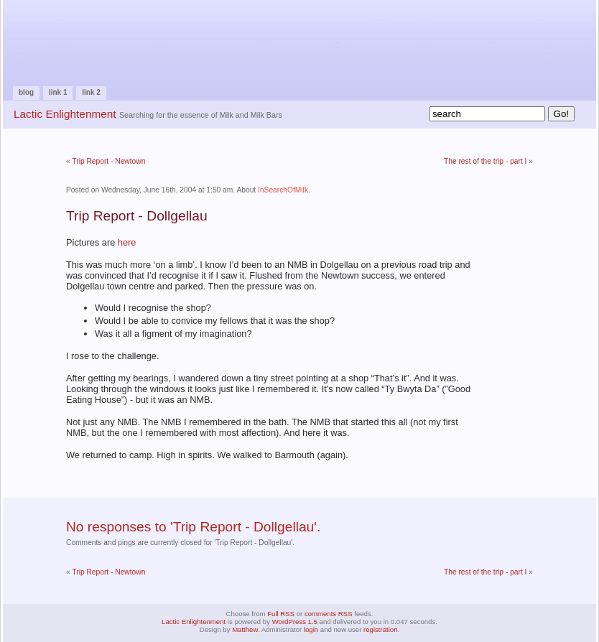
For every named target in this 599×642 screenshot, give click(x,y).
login (311, 629)
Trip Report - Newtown (108, 161)
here (127, 242)
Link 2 (91, 92)
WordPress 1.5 (294, 621)
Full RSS (280, 614)
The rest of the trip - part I (485, 161)
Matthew (245, 629)
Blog (26, 92)
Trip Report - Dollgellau (137, 215)
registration (380, 629)
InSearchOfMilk (283, 190)
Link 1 (58, 92)
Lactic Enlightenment (65, 114)
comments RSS (329, 614)
